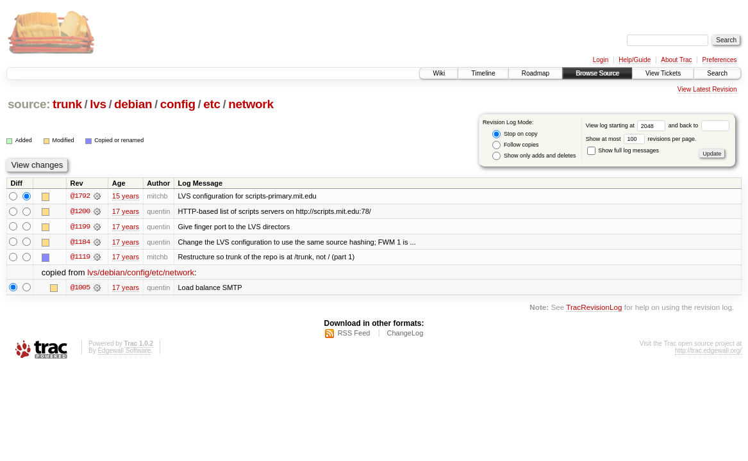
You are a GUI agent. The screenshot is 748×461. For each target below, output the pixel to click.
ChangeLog (404, 333)
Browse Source (597, 73)
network (250, 104)
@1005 (80, 288)
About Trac (676, 59)
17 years (125, 211)
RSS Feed (354, 333)
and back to (699, 125)
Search (717, 73)
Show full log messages (623, 150)
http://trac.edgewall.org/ (708, 351)
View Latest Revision (707, 89)
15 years (125, 196)
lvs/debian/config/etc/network (140, 273)
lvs (98, 104)
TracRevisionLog (594, 307)
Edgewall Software (124, 351)
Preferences (719, 59)
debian (133, 104)
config (177, 104)
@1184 (80, 242)
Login (600, 59)
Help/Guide (635, 59)
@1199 (80, 227)
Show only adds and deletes (534, 156)
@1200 (80, 211)
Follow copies (515, 145)
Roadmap (535, 73)
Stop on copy (514, 134)
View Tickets (663, 73)
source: (29, 104)
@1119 (80, 257)
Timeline (483, 73)
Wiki (439, 73)
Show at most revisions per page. (641, 139)
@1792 (80, 196)
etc (211, 104)
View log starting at (627, 125)
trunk (67, 104)
